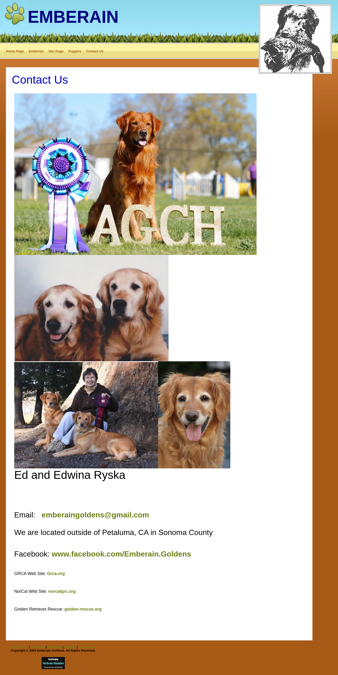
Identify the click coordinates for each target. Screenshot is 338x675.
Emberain (36, 51)
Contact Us (94, 51)
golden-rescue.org (83, 609)
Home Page (15, 51)
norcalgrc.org (62, 591)
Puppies (74, 51)
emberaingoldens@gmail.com (95, 515)
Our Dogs (56, 51)
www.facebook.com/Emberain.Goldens (121, 554)
